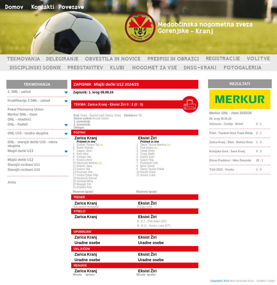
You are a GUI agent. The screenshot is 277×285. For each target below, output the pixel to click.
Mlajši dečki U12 (20, 160)
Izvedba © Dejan (266, 280)
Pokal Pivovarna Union (25, 109)
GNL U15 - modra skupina (27, 133)
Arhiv (11, 182)
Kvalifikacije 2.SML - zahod (28, 101)
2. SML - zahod (19, 92)
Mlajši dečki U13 (20, 151)
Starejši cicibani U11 (23, 165)
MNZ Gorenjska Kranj (242, 280)
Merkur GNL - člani (22, 114)
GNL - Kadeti (17, 124)
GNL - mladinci (19, 119)
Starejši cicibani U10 (23, 170)
